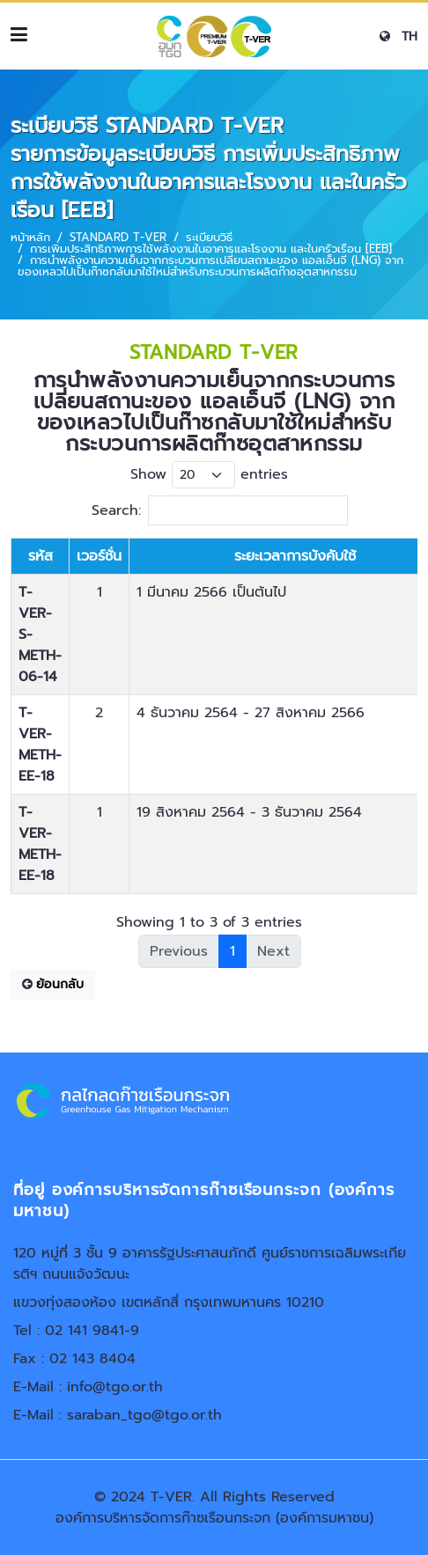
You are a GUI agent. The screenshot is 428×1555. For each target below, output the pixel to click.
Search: (220, 510)
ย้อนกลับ (53, 984)
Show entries (209, 474)
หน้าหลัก (30, 237)
